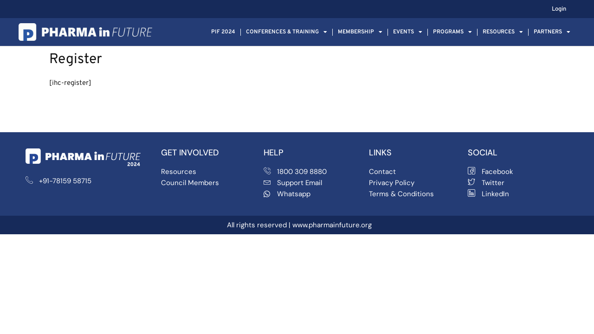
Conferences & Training (286, 32)
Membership (360, 32)
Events (407, 32)
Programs (452, 32)
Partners (552, 32)
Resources (503, 32)
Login (559, 9)
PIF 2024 (223, 32)
